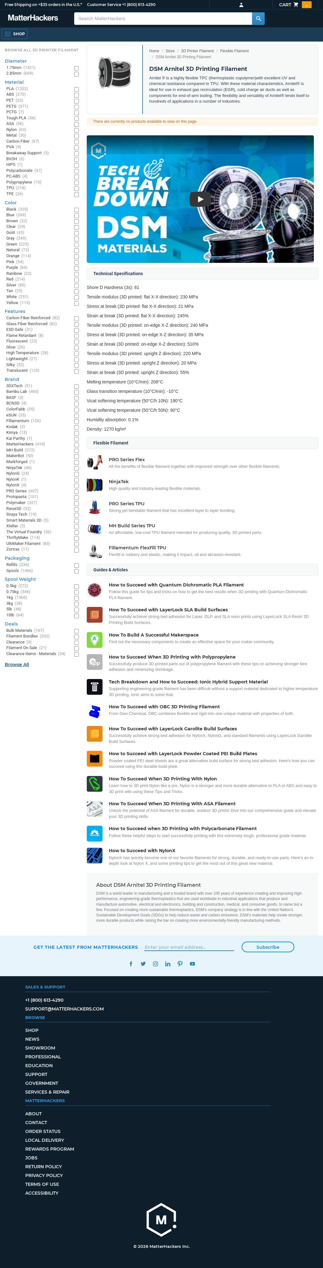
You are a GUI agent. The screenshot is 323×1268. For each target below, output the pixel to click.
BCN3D (16, 403)
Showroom (40, 1048)
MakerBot (19, 456)
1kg (16, 598)
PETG (17, 107)
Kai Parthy (19, 439)
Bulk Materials (25, 631)
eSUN (16, 415)
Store (170, 51)
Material (14, 82)
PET (14, 101)
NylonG (17, 474)
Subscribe (267, 947)
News (32, 1039)
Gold (15, 233)
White (17, 297)
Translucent (22, 371)
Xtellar (15, 526)
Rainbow (19, 274)
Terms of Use (42, 1184)
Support (36, 1074)
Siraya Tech (21, 515)
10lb (15, 615)
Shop (31, 1030)
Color (11, 203)
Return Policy (43, 1166)
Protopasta (22, 497)
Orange (18, 256)
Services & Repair (47, 1092)
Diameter (16, 61)
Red (15, 279)
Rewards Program (49, 1149)
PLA (17, 89)
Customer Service (104, 4)
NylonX (16, 485)
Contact (36, 1122)
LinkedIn (167, 963)
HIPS (14, 165)
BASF (14, 398)
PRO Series (22, 491)
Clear (15, 227)
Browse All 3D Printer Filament (42, 50)
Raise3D (18, 509)
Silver (16, 285)
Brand (12, 379)
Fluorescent (21, 341)
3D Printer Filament (197, 51)
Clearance (19, 642)
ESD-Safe (19, 330)
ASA (15, 124)
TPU (16, 188)
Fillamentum (23, 421)
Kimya (16, 433)
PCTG (15, 112)
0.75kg (18, 592)
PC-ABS (16, 176)
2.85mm (19, 73)
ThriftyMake (23, 538)
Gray (16, 238)
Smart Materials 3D (27, 521)
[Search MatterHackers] (258, 18)
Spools (19, 571)
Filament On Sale (26, 648)
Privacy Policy (44, 1175)
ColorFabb (20, 409)
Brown (16, 221)
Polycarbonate (24, 171)
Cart (295, 4)
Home (154, 51)
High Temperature (27, 353)
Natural (17, 250)
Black (17, 209)
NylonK (16, 480)
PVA (13, 147)
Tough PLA (21, 118)
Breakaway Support (27, 153)
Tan (14, 291)
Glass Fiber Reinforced (31, 324)
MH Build (20, 450)
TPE (14, 194)
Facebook (130, 963)
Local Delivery (44, 1140)
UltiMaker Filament (28, 544)
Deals (11, 624)
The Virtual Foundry (28, 532)
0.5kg (17, 586)
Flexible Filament (234, 51)
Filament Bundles (28, 636)
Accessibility (41, 1193)
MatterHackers (25, 444)
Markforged (20, 462)
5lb (13, 609)
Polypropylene (23, 182)
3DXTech (19, 386)
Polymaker (21, 503)
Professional (43, 1057)
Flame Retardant (25, 336)
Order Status (43, 1131)
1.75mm (21, 68)
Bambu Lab (22, 392)
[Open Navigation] (14, 34)
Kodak (15, 427)
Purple (16, 268)
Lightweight (21, 359)
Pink (15, 262)
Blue (16, 215)
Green (17, 244)
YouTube (192, 963)
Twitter (143, 963)
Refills (17, 565)
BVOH (15, 159)
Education (39, 1065)
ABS (16, 95)
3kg (14, 604)
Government (41, 1083)
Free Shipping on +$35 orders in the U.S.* (43, 4)
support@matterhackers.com (64, 1009)
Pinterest (179, 963)
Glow (15, 347)
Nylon (16, 130)
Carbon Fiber (22, 141)
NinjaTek (19, 468)
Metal (16, 136)
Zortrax (17, 549)
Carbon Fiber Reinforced (33, 318)
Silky (15, 365)
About (33, 1114)
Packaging (17, 558)
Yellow (18, 303)
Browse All (17, 664)
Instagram (155, 963)
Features (15, 311)
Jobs (31, 1158)
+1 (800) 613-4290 (139, 4)
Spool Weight (20, 579)
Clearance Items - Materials (36, 654)
